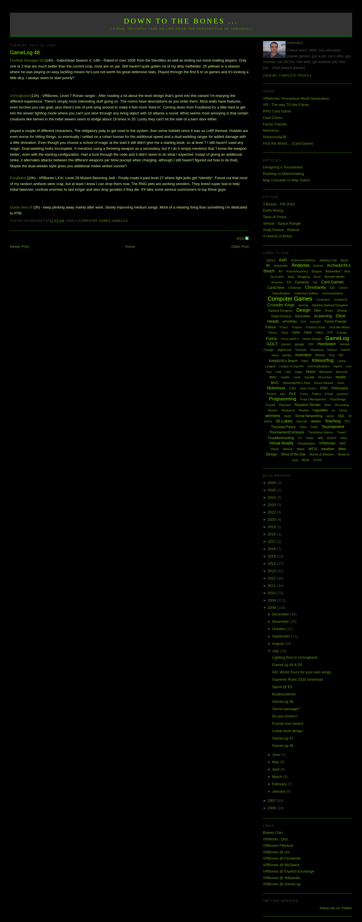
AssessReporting (297, 271)
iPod (332, 355)
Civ (332, 288)
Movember (325, 377)
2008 (272, 608)
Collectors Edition (306, 293)
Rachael (284, 405)
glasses (286, 344)
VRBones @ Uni (276, 852)
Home (130, 246)
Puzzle (270, 405)
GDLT (272, 343)
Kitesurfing (323, 360)
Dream (329, 310)
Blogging (304, 276)
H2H (311, 344)
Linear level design (287, 731)
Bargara (317, 271)
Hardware (327, 343)
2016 (272, 549)
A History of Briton (277, 236)
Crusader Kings (281, 305)
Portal (329, 394)
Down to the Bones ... (181, 21)
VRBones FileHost (278, 845)
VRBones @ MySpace (281, 865)
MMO (273, 377)
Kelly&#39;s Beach (283, 361)
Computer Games (95, 220)
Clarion (343, 287)
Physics (271, 394)
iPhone (320, 355)
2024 (272, 497)
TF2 (347, 421)
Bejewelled (333, 271)
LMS (288, 372)
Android (318, 265)
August (278, 643)
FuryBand (18, 178)
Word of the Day (293, 454)
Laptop (341, 361)
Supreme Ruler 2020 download (297, 679)
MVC (275, 383)
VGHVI (331, 438)
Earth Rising (273, 210)
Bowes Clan (273, 832)
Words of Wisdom (321, 454)
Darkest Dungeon (280, 310)
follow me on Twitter (336, 908)
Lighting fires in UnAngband (294, 657)
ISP (340, 355)
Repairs (272, 410)
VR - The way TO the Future (286, 105)
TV (300, 438)
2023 (272, 505)
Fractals (342, 332)
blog (291, 276)
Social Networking (308, 416)
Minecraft (341, 372)
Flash (284, 332)
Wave (301, 449)
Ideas (275, 355)
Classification (281, 293)
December (281, 614)
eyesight (315, 321)
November (281, 621)
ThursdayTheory (283, 427)
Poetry (304, 394)
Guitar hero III (21, 207)
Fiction (284, 327)
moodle (309, 377)
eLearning (323, 316)
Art (281, 271)
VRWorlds (327, 443)
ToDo (303, 427)
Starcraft (301, 421)
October (279, 629)
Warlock (288, 449)
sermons (272, 415)
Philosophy (339, 388)
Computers (323, 299)
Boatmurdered (283, 694)
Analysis (300, 265)
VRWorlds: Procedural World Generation (296, 98)
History (332, 350)
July (276, 651)
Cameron (302, 282)
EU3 (303, 321)
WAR (342, 443)
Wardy (275, 449)
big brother (277, 276)
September (281, 636)
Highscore (284, 350)
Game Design (312, 338)
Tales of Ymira (274, 217)
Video (343, 438)
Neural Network (323, 383)
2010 (272, 593)
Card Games (332, 282)
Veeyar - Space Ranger (282, 223)
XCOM (317, 460)
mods (297, 377)
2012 (272, 578)
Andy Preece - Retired (281, 230)
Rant (327, 405)
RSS (241, 239)
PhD (323, 388)
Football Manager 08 (27, 60)
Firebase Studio (316, 327)
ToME (314, 427)
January (279, 791)
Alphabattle (280, 265)
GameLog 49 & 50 (287, 665)
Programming (282, 398)
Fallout (271, 327)
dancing (303, 305)
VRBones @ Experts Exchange (288, 871)
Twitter (310, 438)
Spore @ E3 (282, 687)
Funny (271, 338)
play (282, 394)
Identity (287, 355)
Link (278, 372)
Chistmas (294, 287)
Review (304, 410)
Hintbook (300, 350)
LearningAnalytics (318, 366)
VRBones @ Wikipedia (281, 878)
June (276, 754)
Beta (347, 271)
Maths (311, 372)
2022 (272, 512)
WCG (312, 449)
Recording (342, 405)
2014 (272, 563)
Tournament (333, 426)
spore (330, 416)
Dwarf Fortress (281, 316)
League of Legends (291, 366)
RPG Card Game (277, 111)
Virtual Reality (281, 443)
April (276, 769)
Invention (303, 355)
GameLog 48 (25, 52)
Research (288, 410)
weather (327, 449)
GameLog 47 (282, 738)
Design (303, 310)
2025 (272, 490)
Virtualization (306, 443)
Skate (287, 416)
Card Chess (273, 118)
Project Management (313, 399)
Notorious (271, 130)
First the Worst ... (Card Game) (288, 143)
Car (315, 282)
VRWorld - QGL (276, 839)
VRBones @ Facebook (281, 858)
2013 (272, 571)
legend (338, 366)
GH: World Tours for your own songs (301, 672)
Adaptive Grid (328, 260)
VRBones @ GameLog (281, 884)
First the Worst (339, 327)
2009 (272, 600)
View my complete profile (287, 75)
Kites (304, 361)
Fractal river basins (287, 723)
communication (332, 293)
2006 (272, 808)
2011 (272, 585)
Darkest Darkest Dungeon (330, 305)
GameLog (120, 220)
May (276, 762)
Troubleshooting (281, 438)
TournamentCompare (287, 432)
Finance (297, 327)
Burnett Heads (334, 276)
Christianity (315, 287)
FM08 (296, 332)
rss (333, 410)
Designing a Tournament (283, 167)
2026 (272, 483)
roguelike (320, 410)
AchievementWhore (303, 260)
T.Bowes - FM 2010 (279, 204)
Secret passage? (286, 709)
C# (289, 282)
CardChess (276, 288)
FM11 (320, 332)
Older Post (240, 246)
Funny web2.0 (290, 338)
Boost (317, 276)
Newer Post (19, 246)
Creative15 (340, 299)
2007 (272, 801)
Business (277, 282)
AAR (283, 260)
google (299, 344)
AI (268, 265)
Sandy (343, 410)
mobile (285, 377)
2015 (272, 556)
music (341, 377)
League (270, 366)
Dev (317, 310)
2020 (272, 519)
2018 (272, 534)
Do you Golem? (285, 716)
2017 (272, 541)
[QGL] (271, 260)
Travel (341, 432)
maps (298, 372)
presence (342, 394)
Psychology (338, 399)
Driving (342, 310)
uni (320, 438)
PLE (292, 394)
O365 (292, 388)
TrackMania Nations (320, 432)
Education (302, 316)
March (277, 777)
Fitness (272, 332)
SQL (341, 416)
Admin (344, 260)
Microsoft (325, 372)
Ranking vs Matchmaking (283, 174)
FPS (330, 332)
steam (316, 421)
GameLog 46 (282, 745)
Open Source (308, 388)
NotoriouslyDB (274, 137)
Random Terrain (307, 405)
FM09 (308, 332)
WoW (305, 460)
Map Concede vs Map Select (286, 180)
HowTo (345, 350)
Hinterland (316, 350)
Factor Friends (275, 124)
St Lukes (284, 420)
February (280, 784)
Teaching (333, 421)
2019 (272, 527)
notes (340, 383)
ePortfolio (290, 322)
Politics (316, 394)
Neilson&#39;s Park (296, 383)
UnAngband (19, 96)
